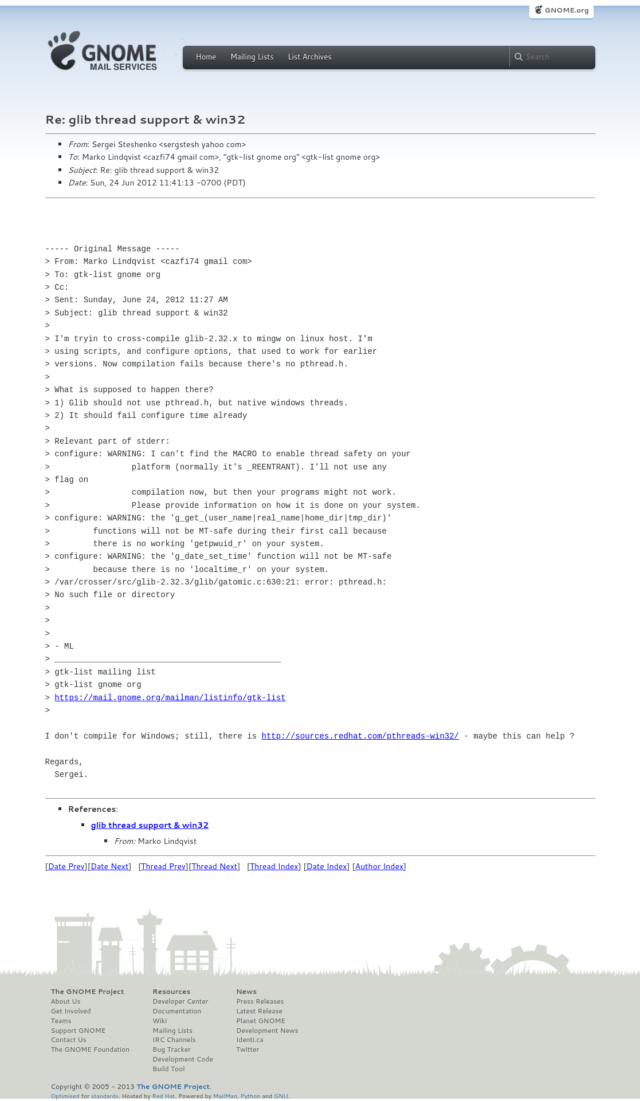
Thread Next (214, 866)
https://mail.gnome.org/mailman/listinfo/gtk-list (169, 697)
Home (206, 57)
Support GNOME (78, 1030)
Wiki (159, 1020)
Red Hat (163, 1095)
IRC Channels (174, 1039)
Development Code (182, 1059)
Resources (171, 991)
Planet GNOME (260, 1020)
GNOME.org (566, 10)
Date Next (109, 866)
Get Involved (71, 1011)
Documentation (176, 1011)
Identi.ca (250, 1039)
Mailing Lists (252, 57)
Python (251, 1095)
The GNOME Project (87, 991)
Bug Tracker (171, 1049)
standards (105, 1095)
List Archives (309, 57)
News (246, 991)
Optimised (65, 1095)
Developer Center (180, 1001)
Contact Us (69, 1039)
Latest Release (259, 1011)
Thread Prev (163, 866)
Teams (61, 1020)
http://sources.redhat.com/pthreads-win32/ (360, 736)
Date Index (327, 866)
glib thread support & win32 (150, 825)
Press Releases (260, 1001)
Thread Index (274, 866)
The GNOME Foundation (90, 1049)
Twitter (247, 1049)
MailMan (225, 1095)
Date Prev (66, 866)
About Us (66, 1001)
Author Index (379, 866)
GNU (281, 1095)
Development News (267, 1030)
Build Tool (168, 1069)
